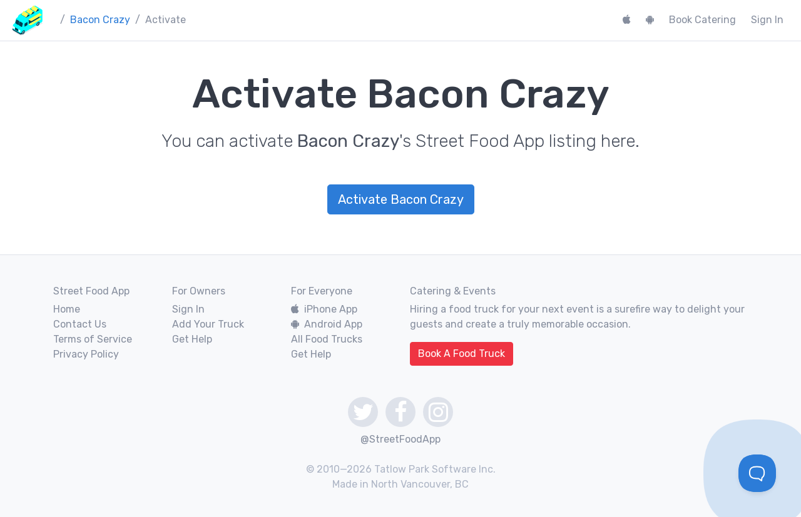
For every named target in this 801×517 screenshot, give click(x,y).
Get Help (192, 339)
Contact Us (79, 324)
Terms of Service (92, 339)
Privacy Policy (86, 354)
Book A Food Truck (461, 353)
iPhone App (324, 309)
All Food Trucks (326, 339)
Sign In (767, 20)
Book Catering (702, 20)
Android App (326, 324)
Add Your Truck (208, 324)
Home (66, 309)
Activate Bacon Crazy (401, 199)
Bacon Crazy (100, 20)
